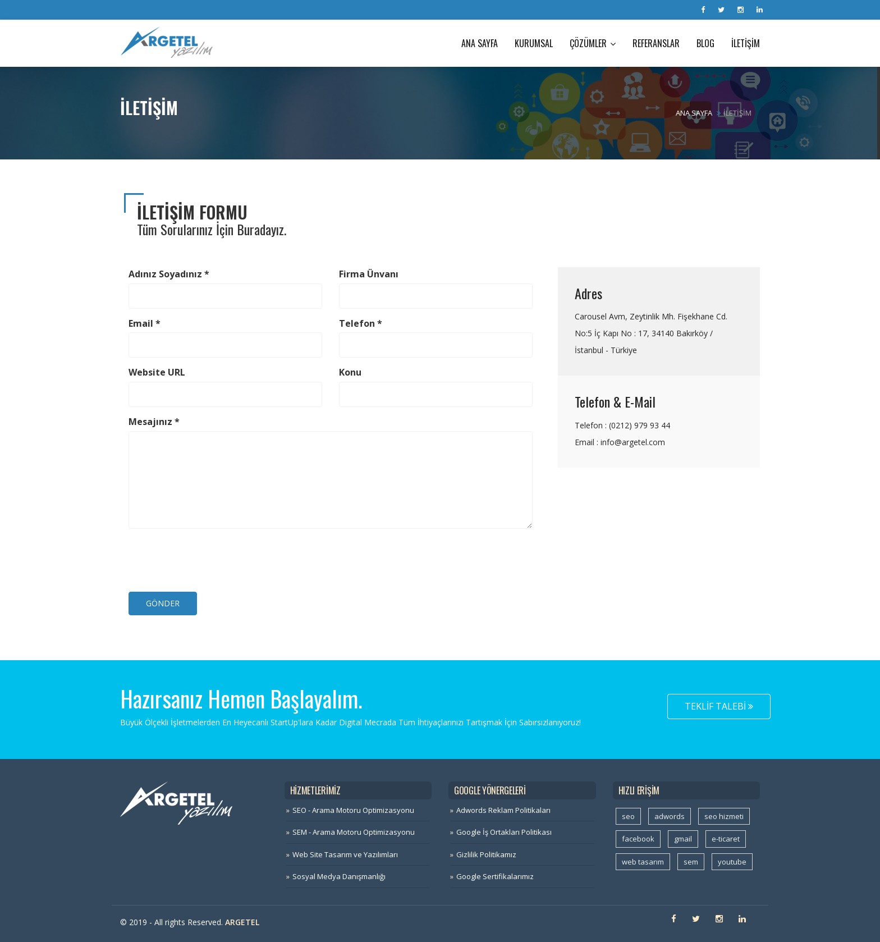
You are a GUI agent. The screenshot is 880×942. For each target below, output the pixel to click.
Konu (350, 372)
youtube (732, 862)
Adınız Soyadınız (169, 274)
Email (145, 323)
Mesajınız (154, 421)
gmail (683, 839)
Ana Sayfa (479, 43)
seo (628, 816)
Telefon (360, 323)
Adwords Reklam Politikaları (503, 810)
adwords (669, 816)
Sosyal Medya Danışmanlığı (339, 876)
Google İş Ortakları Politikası (504, 832)
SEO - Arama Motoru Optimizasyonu (353, 810)
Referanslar (656, 43)
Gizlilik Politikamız (486, 854)
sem (691, 862)
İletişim (745, 43)
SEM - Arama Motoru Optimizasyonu (353, 832)
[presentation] (214, 559)
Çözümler (593, 43)
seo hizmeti (724, 816)
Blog (705, 43)
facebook (638, 839)
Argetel (242, 922)
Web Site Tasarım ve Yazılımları (345, 854)
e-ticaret (726, 839)
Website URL (157, 372)
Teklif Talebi (719, 706)
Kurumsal (534, 43)
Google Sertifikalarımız (495, 876)
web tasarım (643, 862)
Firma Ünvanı (368, 274)
